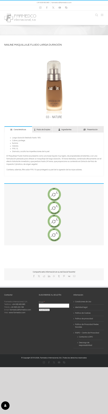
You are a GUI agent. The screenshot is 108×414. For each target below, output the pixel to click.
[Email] (54, 306)
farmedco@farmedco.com (61, 3)
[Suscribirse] (44, 310)
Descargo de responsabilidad (85, 344)
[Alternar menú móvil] (102, 14)
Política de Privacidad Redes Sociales (87, 325)
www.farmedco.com (17, 313)
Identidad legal (81, 307)
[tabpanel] (54, 154)
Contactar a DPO (86, 337)
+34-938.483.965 (18, 304)
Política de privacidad (84, 319)
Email (42, 302)
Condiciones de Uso (83, 302)
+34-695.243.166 (17, 307)
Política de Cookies (83, 313)
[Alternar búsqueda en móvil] (96, 14)
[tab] (18, 129)
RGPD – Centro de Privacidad (87, 333)
